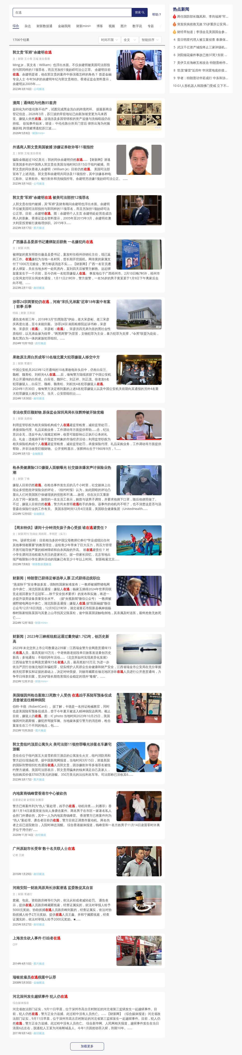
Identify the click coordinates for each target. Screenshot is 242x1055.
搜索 (139, 12)
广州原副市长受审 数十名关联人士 (44, 848)
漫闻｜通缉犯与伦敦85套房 (34, 102)
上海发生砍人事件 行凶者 (36, 938)
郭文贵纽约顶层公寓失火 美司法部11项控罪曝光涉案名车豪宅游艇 (62, 747)
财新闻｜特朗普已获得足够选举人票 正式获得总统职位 (56, 578)
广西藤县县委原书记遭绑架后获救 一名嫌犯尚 (53, 241)
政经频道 (39, 288)
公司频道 (39, 89)
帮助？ (157, 14)
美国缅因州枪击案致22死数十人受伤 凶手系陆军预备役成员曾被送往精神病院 (62, 698)
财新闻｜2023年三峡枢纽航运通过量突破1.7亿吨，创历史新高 (61, 639)
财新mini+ (38, 133)
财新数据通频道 (41, 564)
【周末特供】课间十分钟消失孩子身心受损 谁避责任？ (60, 527)
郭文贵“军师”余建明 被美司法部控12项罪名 (51, 197)
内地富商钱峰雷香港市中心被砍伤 (40, 793)
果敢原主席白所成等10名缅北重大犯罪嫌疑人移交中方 (56, 357)
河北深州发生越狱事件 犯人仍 (40, 996)
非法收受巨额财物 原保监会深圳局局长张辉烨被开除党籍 (58, 412)
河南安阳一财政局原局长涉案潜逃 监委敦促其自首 (53, 887)
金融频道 (37, 453)
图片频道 (39, 228)
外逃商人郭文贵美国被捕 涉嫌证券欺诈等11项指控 (53, 147)
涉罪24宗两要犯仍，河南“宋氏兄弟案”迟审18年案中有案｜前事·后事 (61, 304)
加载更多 (87, 1046)
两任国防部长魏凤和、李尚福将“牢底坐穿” (206, 16)
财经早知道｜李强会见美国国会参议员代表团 (208, 32)
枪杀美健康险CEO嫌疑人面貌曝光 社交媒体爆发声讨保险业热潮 (62, 470)
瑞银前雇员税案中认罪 (34, 977)
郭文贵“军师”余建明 (32, 52)
